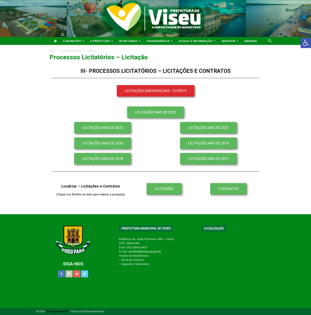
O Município (73, 41)
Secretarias (129, 41)
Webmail (250, 41)
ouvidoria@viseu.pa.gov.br (144, 251)
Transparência (159, 41)
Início (53, 51)
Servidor (229, 41)
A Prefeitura (101, 41)
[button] (306, 43)
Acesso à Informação (197, 41)
